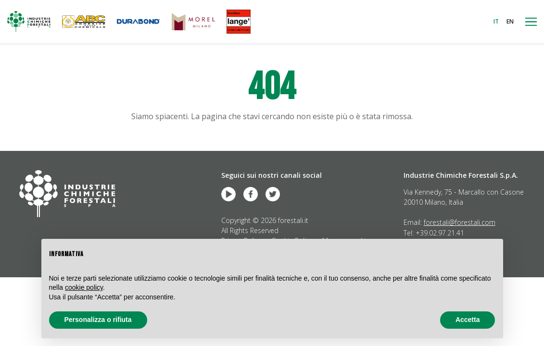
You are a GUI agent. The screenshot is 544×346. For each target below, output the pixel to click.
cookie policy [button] (84, 287)
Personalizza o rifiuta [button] (98, 319)
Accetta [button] (467, 319)
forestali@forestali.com (459, 222)
